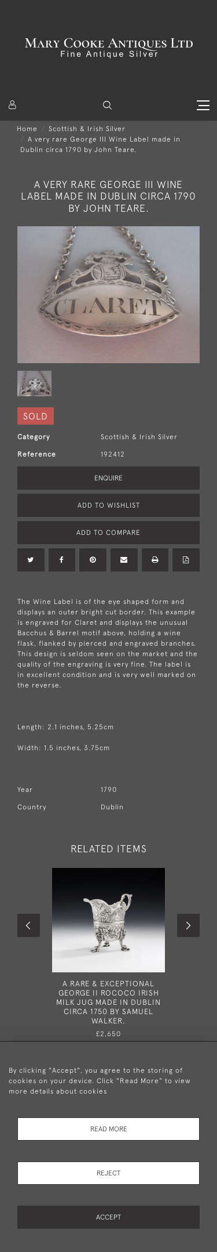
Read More (108, 1129)
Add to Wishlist (109, 505)
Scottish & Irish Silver (87, 129)
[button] (107, 105)
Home (27, 129)
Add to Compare (108, 533)
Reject (108, 1173)
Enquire (108, 478)
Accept (108, 1217)
